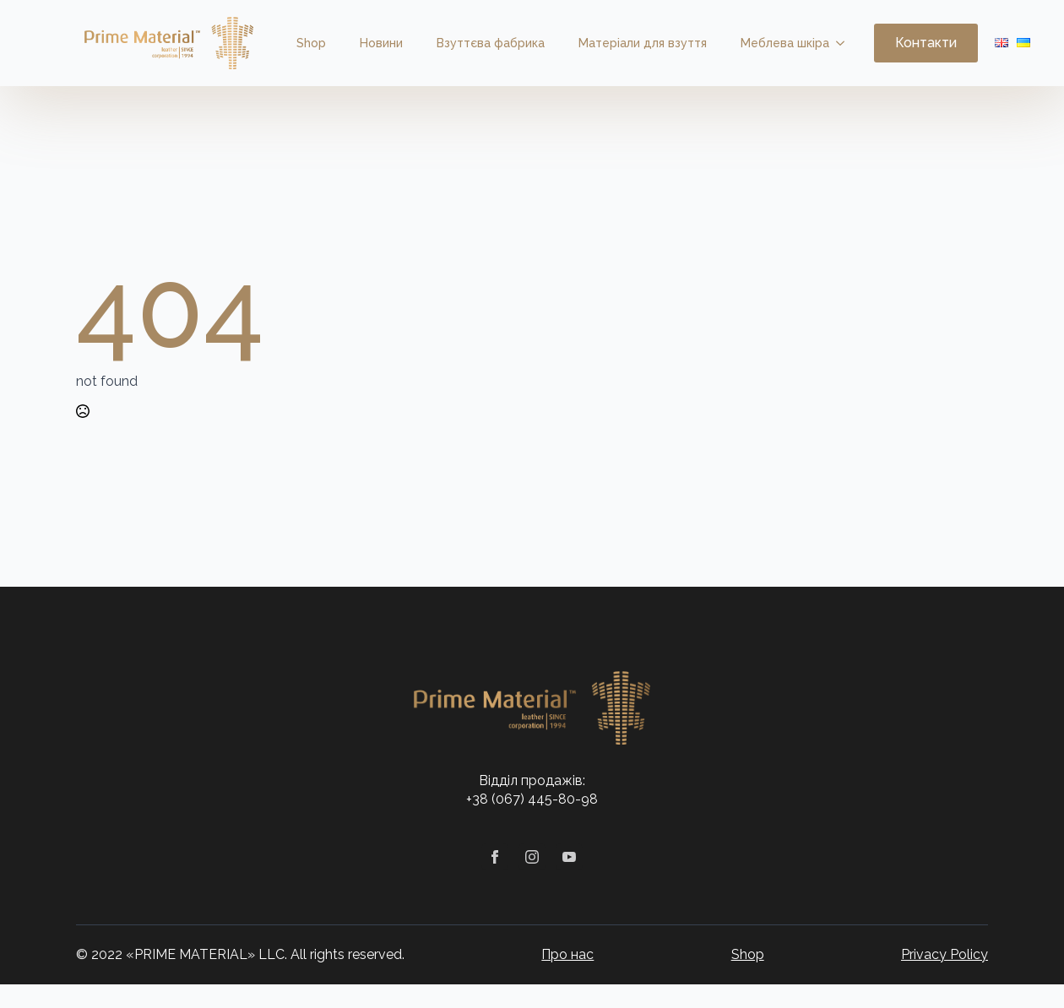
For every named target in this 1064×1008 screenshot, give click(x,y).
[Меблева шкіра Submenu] (845, 43)
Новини (381, 43)
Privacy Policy (944, 954)
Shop (311, 43)
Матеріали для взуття (642, 43)
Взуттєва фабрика (491, 43)
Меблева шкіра (785, 43)
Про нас (567, 954)
